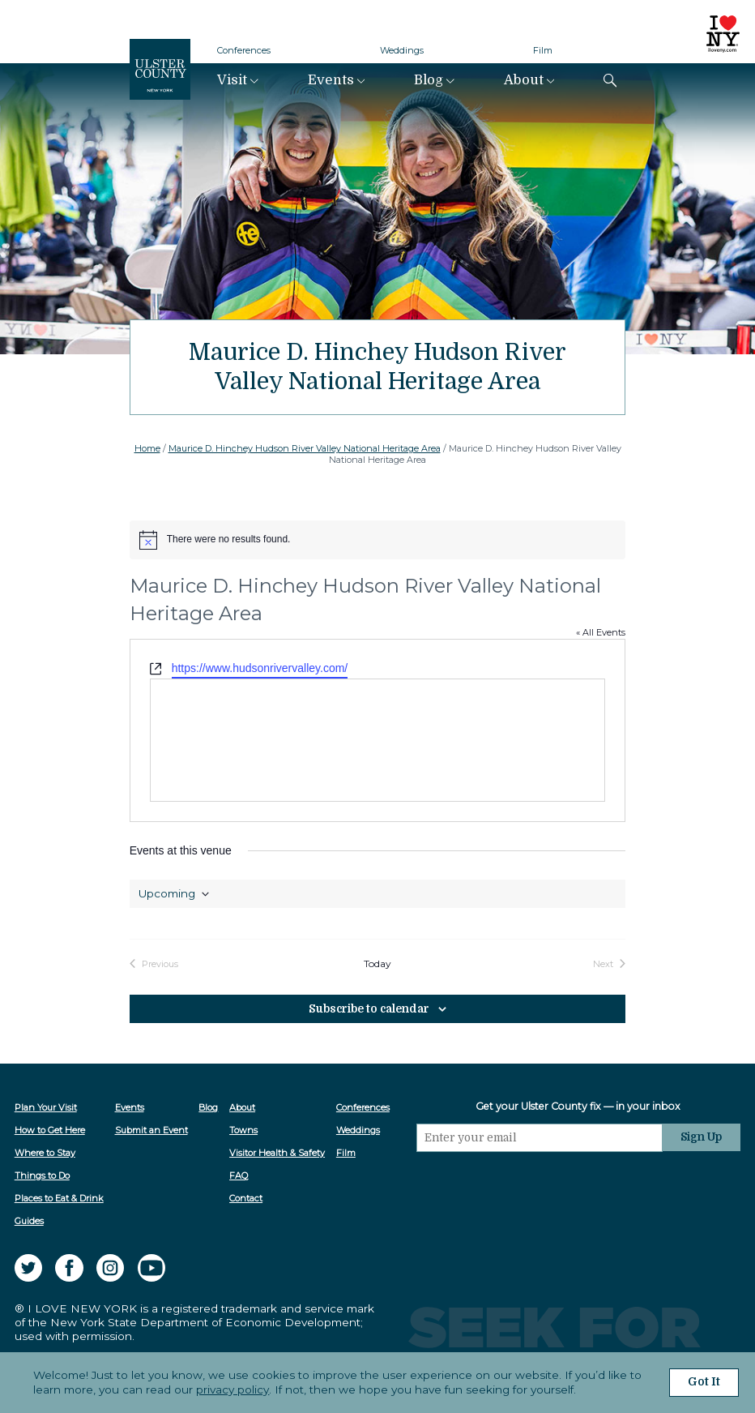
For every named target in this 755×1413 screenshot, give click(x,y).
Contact (245, 1198)
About (524, 80)
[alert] (378, 539)
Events (331, 80)
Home (147, 448)
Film (542, 50)
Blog (428, 80)
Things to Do (42, 1175)
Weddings (402, 50)
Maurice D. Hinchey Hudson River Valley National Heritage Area (304, 448)
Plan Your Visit (46, 1107)
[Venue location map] (378, 740)
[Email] (539, 1138)
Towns (243, 1130)
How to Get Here (50, 1130)
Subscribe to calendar (369, 1009)
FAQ (238, 1175)
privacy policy (232, 1389)
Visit (232, 80)
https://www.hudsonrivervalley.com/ (260, 668)
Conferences (244, 50)
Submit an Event (151, 1130)
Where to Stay (45, 1152)
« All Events (600, 632)
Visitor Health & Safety (277, 1152)
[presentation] (539, 1183)
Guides (29, 1221)
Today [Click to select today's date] (377, 964)
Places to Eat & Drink (59, 1198)
